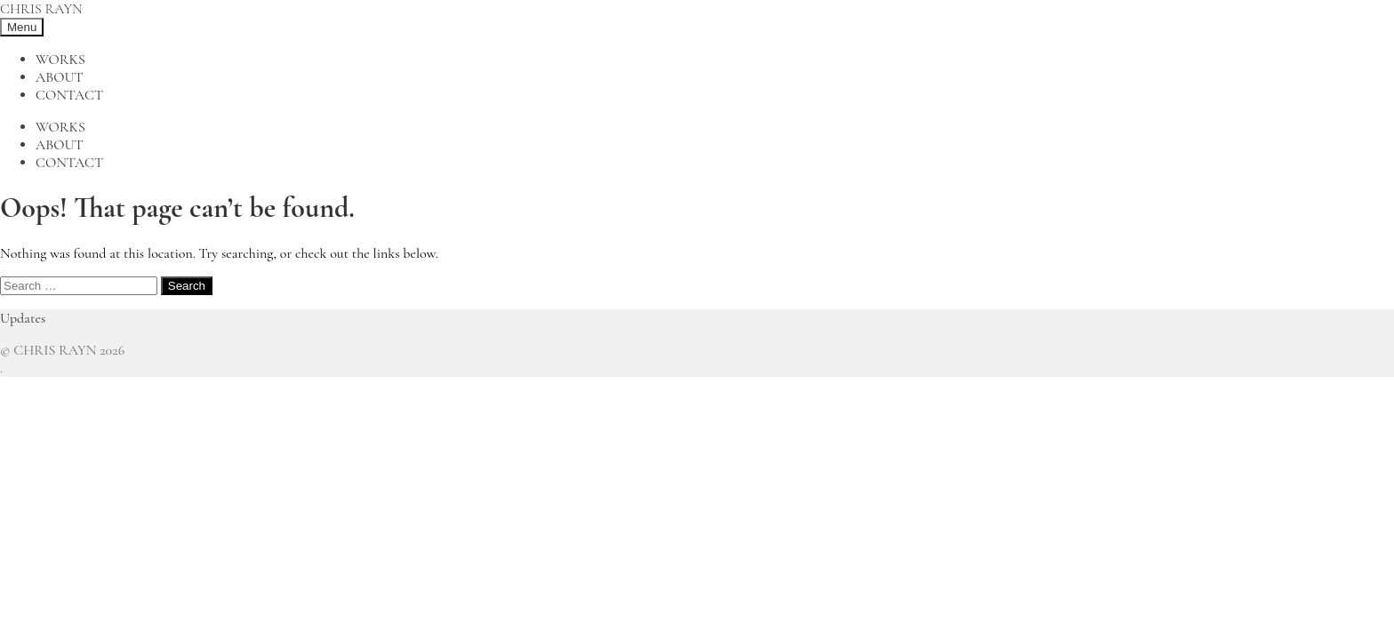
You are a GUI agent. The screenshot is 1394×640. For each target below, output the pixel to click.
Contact (69, 95)
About (60, 77)
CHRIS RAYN (41, 9)
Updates (22, 318)
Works (60, 59)
